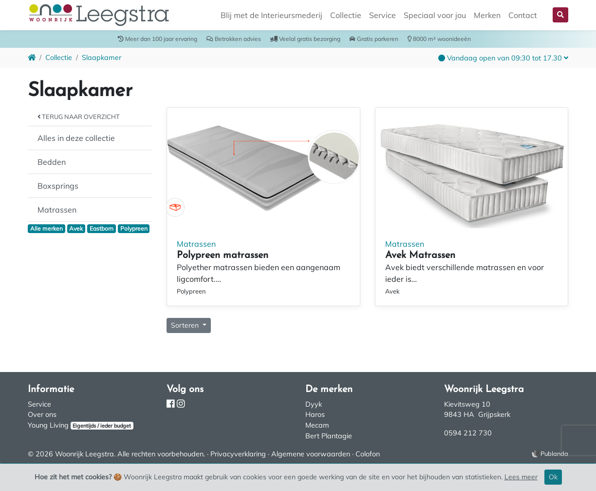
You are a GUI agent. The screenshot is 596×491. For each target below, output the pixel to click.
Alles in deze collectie (76, 138)
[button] (560, 14)
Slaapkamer (101, 57)
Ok (553, 476)
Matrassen (56, 210)
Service (382, 15)
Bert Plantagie (328, 436)
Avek (76, 228)
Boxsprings (57, 186)
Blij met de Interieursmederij (271, 15)
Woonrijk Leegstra (84, 454)
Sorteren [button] (186, 325)
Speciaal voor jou (435, 15)
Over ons (42, 414)
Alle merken (46, 228)
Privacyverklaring (238, 454)
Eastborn (101, 228)
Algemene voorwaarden (310, 454)
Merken (487, 15)
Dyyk (313, 404)
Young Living (48, 425)
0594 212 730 (468, 433)
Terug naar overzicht (78, 116)
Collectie (345, 15)
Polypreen (134, 228)
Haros (315, 414)
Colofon (367, 454)
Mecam (317, 425)
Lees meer (521, 476)
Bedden (51, 162)
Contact (522, 15)
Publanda (554, 453)
